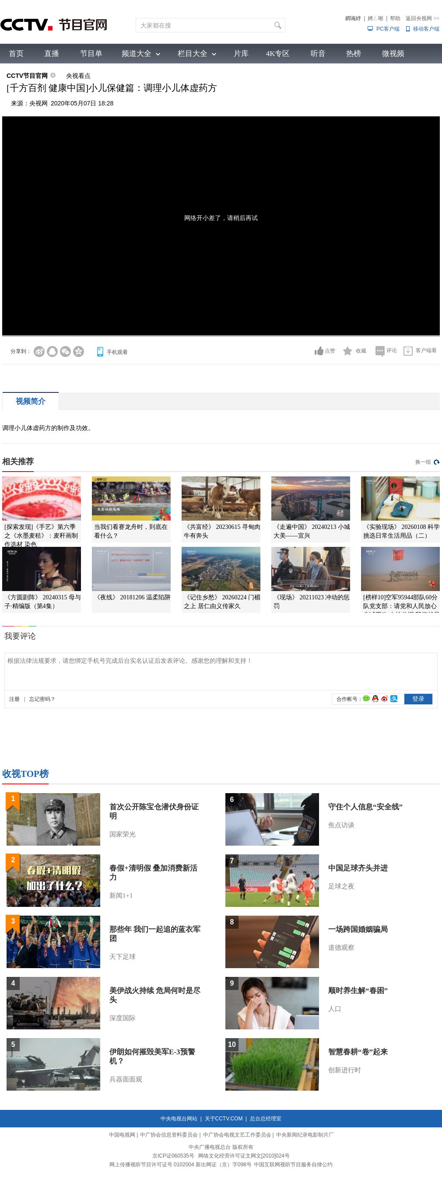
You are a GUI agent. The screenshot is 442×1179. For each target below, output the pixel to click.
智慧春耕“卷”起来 (358, 1052)
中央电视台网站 (179, 1119)
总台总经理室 (265, 1119)
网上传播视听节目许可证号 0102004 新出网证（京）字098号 (180, 1165)
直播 (51, 53)
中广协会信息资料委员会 (169, 1135)
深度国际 (122, 1018)
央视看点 (78, 75)
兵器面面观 (125, 1079)
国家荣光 (122, 834)
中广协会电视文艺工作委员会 (237, 1135)
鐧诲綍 (353, 18)
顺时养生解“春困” (358, 991)
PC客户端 (388, 29)
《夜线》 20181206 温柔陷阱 (132, 597)
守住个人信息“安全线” (365, 807)
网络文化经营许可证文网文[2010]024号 (244, 1156)
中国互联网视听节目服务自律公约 (293, 1165)
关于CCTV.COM (224, 1119)
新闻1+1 (121, 895)
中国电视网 (122, 1135)
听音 (318, 53)
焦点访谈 (341, 825)
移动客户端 (426, 29)
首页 (16, 53)
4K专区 (278, 53)
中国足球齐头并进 (358, 868)
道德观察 (341, 947)
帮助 (395, 18)
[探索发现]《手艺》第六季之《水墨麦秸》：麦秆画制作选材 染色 (41, 536)
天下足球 (122, 956)
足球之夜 (341, 886)
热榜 (353, 53)
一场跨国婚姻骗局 (358, 929)
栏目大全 (192, 53)
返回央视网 (422, 18)
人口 (334, 1008)
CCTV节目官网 (27, 75)
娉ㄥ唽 (375, 18)
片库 (241, 53)
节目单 (91, 53)
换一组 (423, 462)
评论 (391, 350)
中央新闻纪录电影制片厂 (305, 1135)
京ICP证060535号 (173, 1156)
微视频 (393, 53)
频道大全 (136, 53)
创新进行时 (344, 1070)
